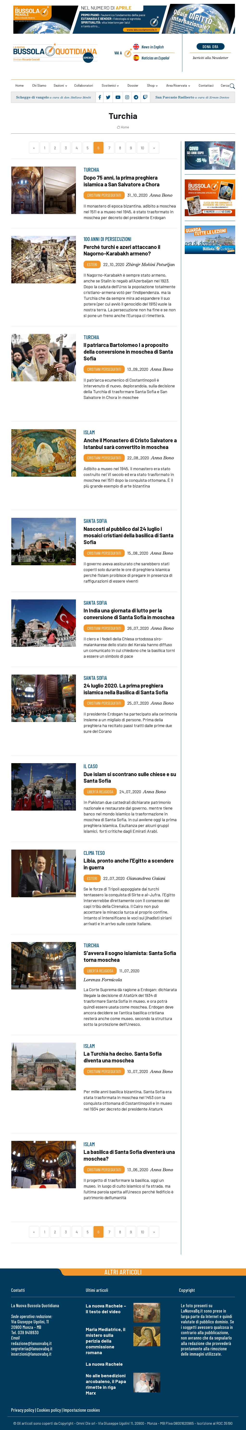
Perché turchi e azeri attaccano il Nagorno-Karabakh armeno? (122, 250)
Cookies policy (49, 1410)
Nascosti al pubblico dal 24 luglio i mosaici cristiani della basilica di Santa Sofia (128, 535)
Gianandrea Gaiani (146, 878)
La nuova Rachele (104, 1364)
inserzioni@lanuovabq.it (31, 1354)
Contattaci (206, 85)
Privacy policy (22, 1410)
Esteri (92, 264)
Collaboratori (83, 85)
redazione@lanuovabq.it (31, 1343)
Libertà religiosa (100, 791)
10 (142, 147)
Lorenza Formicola (103, 979)
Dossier (133, 85)
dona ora (211, 46)
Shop (151, 85)
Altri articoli (123, 1272)
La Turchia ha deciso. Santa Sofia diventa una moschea (123, 1056)
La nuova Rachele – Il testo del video (106, 1308)
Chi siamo (39, 85)
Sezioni (59, 85)
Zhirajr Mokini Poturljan (150, 264)
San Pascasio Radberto (174, 97)
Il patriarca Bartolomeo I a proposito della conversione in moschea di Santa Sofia (128, 351)
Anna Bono (160, 195)
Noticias (155, 57)
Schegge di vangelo (32, 97)
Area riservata (176, 85)
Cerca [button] (228, 86)
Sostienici (109, 85)
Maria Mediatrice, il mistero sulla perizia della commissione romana (105, 1340)
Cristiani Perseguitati (104, 195)
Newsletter (210, 57)
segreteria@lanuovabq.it (31, 1348)
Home (19, 85)
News (152, 46)
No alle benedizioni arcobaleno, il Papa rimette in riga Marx (106, 1384)
